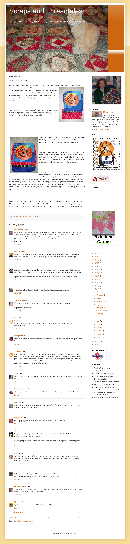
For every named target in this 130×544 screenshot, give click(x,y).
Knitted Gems (19, 318)
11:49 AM (17, 280)
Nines (16, 453)
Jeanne (16, 402)
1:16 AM (17, 344)
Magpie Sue (18, 418)
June (98, 321)
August (98, 305)
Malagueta (18, 336)
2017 (96, 256)
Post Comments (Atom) (25, 521)
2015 (96, 263)
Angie (16, 373)
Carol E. (17, 471)
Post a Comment (17, 512)
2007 (96, 289)
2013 (96, 269)
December (99, 292)
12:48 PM (17, 311)
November (100, 295)
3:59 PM (17, 410)
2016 (96, 260)
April (98, 327)
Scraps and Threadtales (45, 11)
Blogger (73, 533)
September (100, 301)
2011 (96, 276)
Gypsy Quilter (19, 229)
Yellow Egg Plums (102, 310)
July (98, 318)
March (98, 331)
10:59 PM (17, 366)
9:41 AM (17, 244)
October (99, 298)
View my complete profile (100, 129)
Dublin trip (99, 314)
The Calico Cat (19, 300)
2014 (96, 266)
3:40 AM (17, 479)
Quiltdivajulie (19, 502)
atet (15, 431)
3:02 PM (17, 508)
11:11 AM (17, 260)
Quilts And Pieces (20, 486)
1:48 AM (17, 382)
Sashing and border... (103, 307)
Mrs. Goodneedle (20, 251)
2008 (96, 286)
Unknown (17, 351)
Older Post (81, 517)
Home (47, 517)
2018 (96, 253)
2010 (96, 279)
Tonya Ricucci (19, 267)
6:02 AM (17, 424)
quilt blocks (20, 219)
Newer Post (13, 517)
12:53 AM (17, 464)
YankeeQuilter (110, 112)
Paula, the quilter (20, 389)
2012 (96, 273)
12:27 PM (17, 293)
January (99, 337)
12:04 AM (17, 495)
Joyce (16, 287)
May (98, 324)
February (99, 334)
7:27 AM (17, 446)
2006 (96, 341)
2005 (96, 344)
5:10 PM (17, 328)
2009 (96, 282)
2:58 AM (17, 395)
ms (15, 219)
